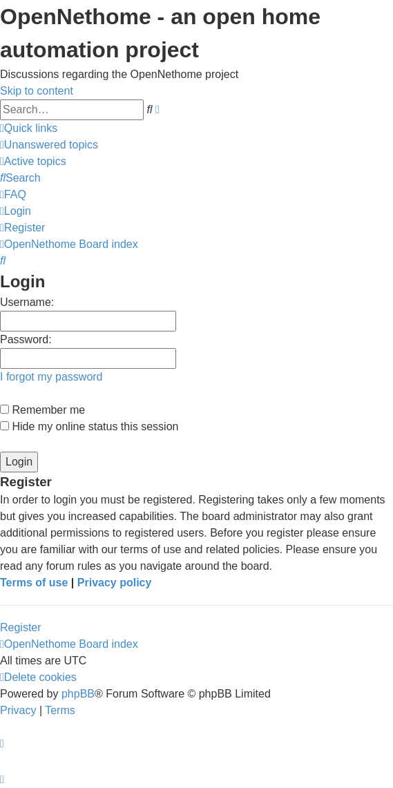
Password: (26, 339)
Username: (27, 302)
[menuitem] (49, 145)
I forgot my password (51, 377)
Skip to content (36, 91)
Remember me (42, 410)
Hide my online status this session (89, 426)
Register (20, 627)
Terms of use (34, 582)
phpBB (78, 694)
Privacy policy (114, 582)
